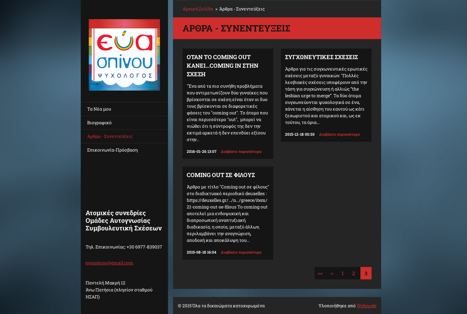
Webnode (366, 306)
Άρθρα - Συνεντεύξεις (110, 136)
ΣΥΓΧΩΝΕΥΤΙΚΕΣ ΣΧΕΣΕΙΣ (321, 57)
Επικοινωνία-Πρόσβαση (112, 150)
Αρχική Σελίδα (198, 9)
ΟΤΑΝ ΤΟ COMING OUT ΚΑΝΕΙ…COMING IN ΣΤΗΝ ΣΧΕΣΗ (222, 65)
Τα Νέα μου (99, 109)
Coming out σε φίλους (221, 175)
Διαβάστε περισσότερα (241, 151)
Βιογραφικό (99, 122)
